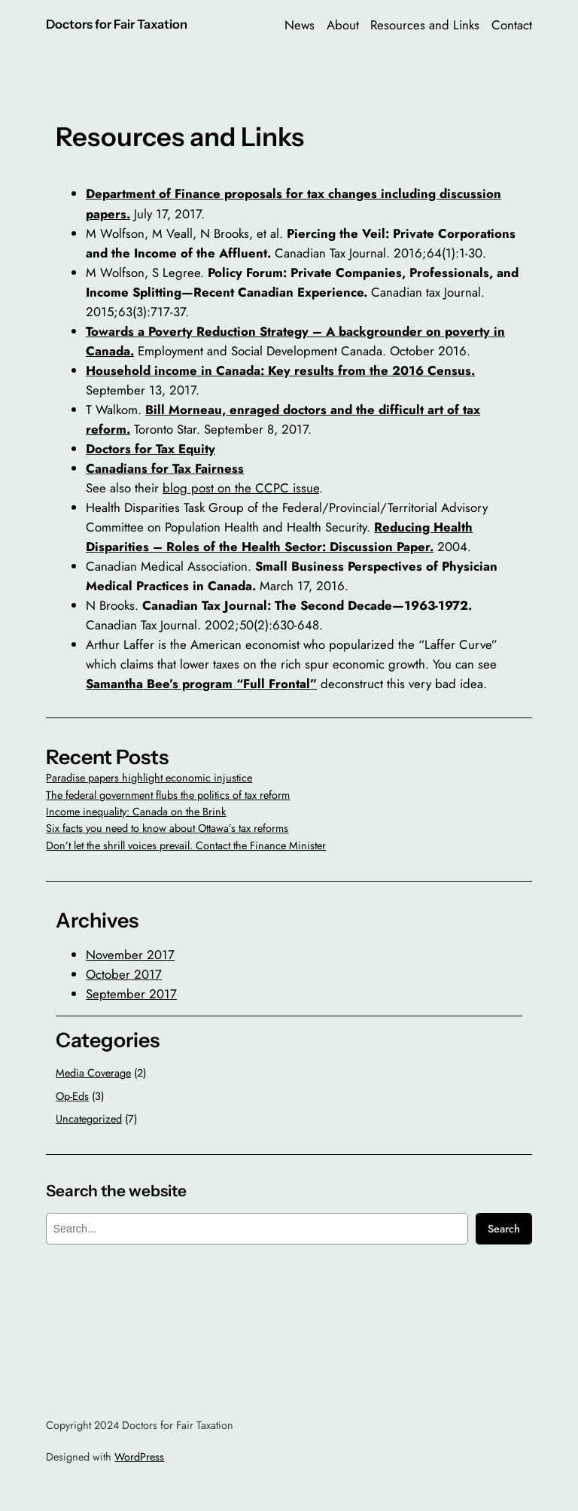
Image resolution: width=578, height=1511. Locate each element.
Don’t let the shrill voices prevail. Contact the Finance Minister (186, 845)
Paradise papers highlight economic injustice (149, 777)
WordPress (139, 1456)
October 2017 (124, 974)
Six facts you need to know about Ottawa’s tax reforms (167, 828)
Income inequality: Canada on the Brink (136, 811)
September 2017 (131, 994)
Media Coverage (93, 1072)
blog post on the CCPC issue (241, 488)
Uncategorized (89, 1118)
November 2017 (130, 955)
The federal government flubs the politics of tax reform (168, 795)
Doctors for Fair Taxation (116, 24)
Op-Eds (72, 1096)
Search (504, 1228)
